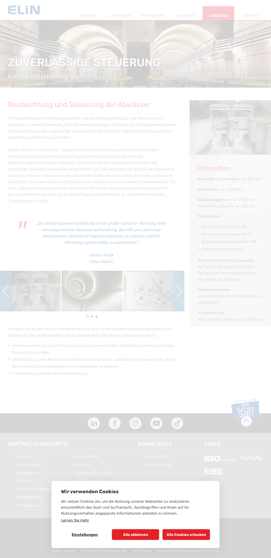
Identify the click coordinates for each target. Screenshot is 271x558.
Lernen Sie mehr (75, 520)
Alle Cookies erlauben (186, 534)
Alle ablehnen (135, 534)
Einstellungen (85, 534)
